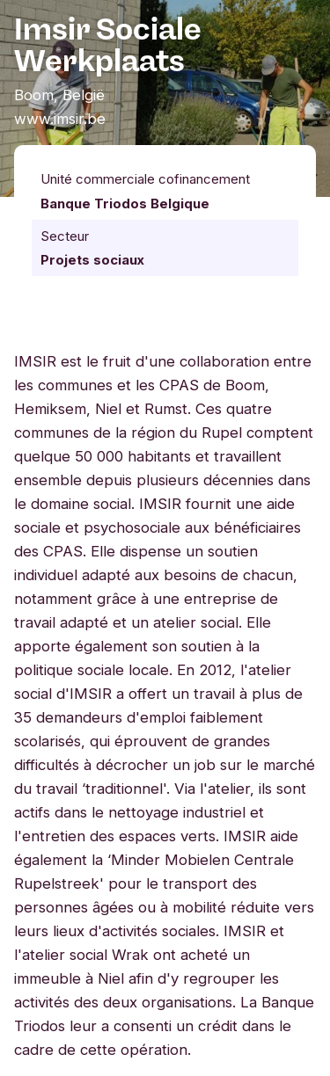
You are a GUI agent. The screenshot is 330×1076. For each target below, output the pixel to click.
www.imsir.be (60, 118)
